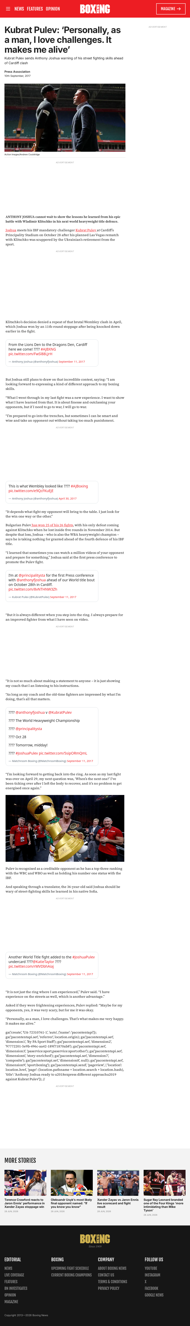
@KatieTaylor (43, 961)
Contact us (106, 1275)
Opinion (53, 9)
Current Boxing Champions (71, 1275)
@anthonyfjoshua (31, 580)
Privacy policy (108, 1288)
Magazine (171, 8)
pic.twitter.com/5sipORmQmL (63, 753)
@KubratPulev (60, 712)
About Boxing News (112, 1268)
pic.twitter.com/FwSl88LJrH (30, 353)
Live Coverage (14, 1275)
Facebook (151, 1288)
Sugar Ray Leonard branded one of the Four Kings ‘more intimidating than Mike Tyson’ (163, 1205)
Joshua (11, 230)
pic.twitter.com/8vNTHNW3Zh (33, 589)
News (19, 9)
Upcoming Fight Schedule (70, 1268)
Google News (154, 1295)
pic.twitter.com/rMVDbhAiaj (31, 966)
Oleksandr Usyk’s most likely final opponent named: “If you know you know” (71, 1203)
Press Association (17, 71)
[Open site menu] (8, 8)
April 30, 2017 (68, 498)
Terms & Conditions (112, 1281)
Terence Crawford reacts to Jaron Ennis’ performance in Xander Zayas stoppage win (24, 1203)
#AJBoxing (79, 486)
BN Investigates (15, 1288)
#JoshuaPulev (27, 753)
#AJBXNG (48, 349)
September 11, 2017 (72, 361)
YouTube (151, 1268)
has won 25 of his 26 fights (52, 525)
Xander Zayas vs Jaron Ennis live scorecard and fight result (118, 1203)
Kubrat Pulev (86, 230)
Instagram (152, 1275)
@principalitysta (32, 575)
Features (35, 9)
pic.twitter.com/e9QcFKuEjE (31, 490)
